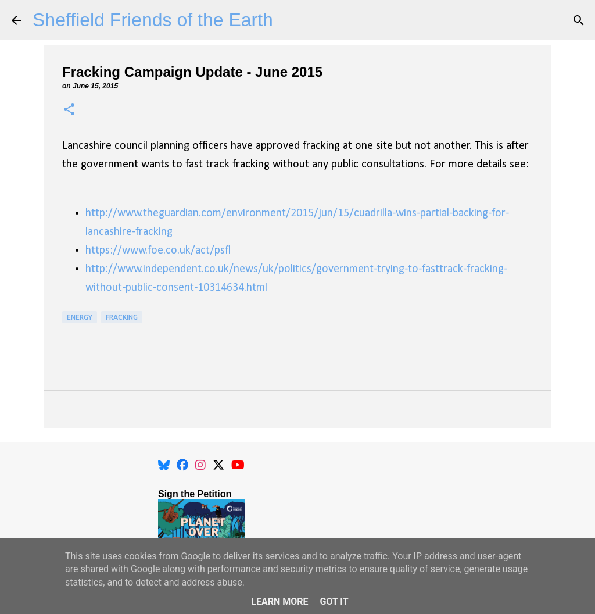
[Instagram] (200, 465)
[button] (69, 110)
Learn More (279, 601)
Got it (334, 601)
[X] (218, 465)
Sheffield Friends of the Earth (153, 19)
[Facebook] (182, 465)
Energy (79, 317)
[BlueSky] (164, 465)
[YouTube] (238, 465)
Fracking (122, 317)
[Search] (579, 20)
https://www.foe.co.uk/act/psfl (158, 250)
